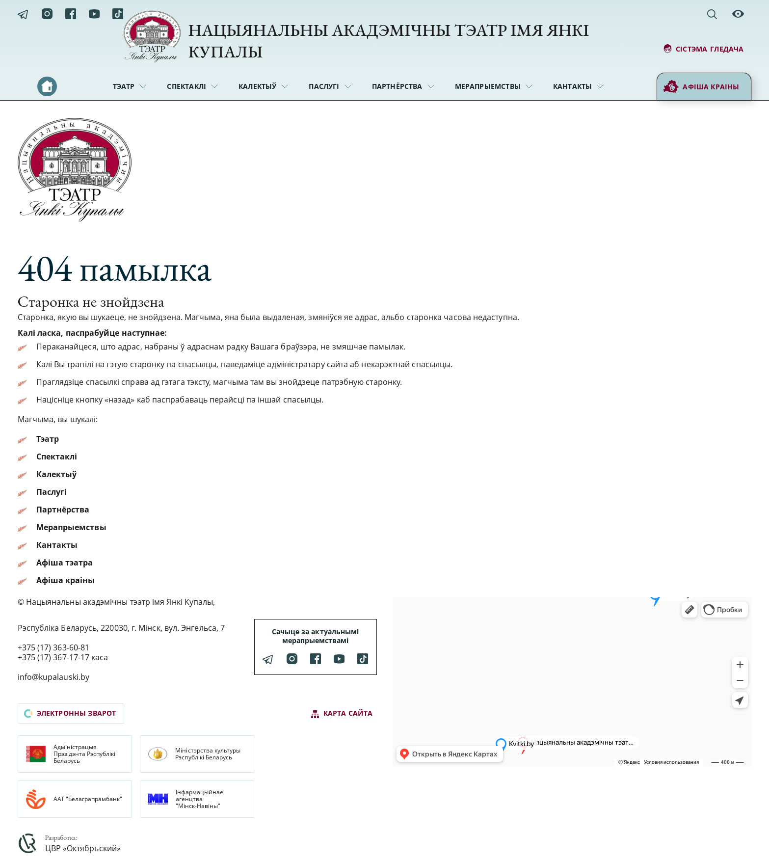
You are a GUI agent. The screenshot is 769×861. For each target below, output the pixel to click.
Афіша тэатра (64, 562)
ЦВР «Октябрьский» (83, 848)
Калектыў (257, 86)
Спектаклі (186, 86)
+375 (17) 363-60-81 (54, 647)
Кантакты (572, 86)
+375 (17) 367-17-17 (54, 657)
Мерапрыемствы (488, 86)
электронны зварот (70, 713)
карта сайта (342, 713)
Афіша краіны (701, 87)
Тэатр (124, 86)
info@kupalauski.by (54, 677)
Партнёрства (397, 86)
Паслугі (324, 86)
